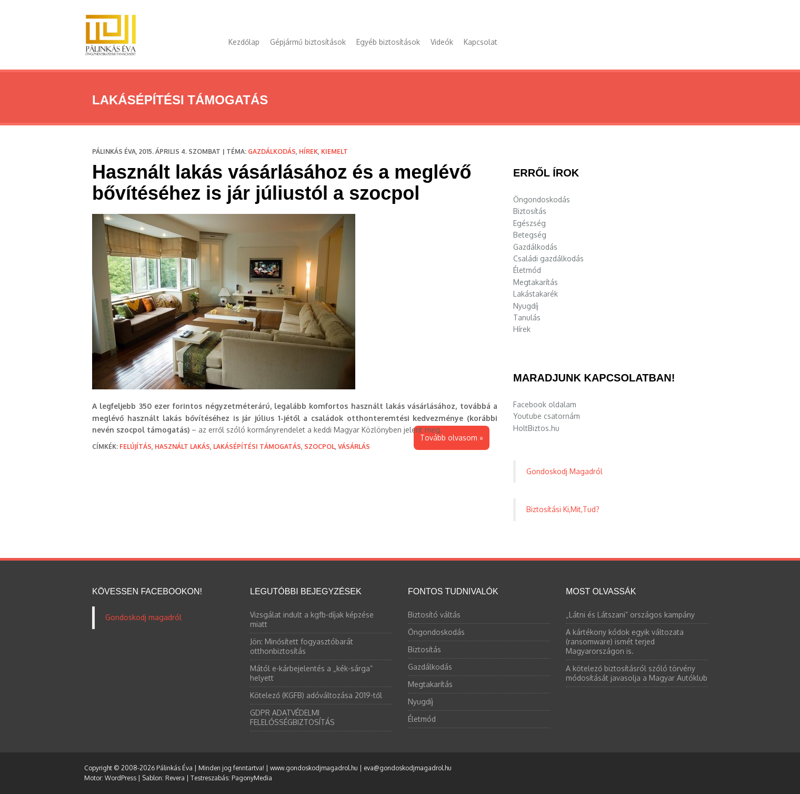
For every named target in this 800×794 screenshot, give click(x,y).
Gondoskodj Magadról (564, 471)
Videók (442, 41)
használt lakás (182, 446)
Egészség (529, 223)
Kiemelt (334, 151)
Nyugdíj (525, 305)
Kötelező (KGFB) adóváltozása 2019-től (316, 695)
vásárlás (354, 446)
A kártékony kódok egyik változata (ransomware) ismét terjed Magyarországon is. (625, 641)
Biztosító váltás (434, 614)
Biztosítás (529, 211)
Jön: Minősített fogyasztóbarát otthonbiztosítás (301, 646)
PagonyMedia (252, 778)
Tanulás (527, 317)
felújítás (135, 446)
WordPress (120, 778)
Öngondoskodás (541, 199)
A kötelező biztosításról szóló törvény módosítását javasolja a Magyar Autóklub (636, 673)
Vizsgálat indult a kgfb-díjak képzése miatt (312, 619)
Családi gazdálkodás (548, 258)
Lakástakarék (535, 293)
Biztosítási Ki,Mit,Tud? (562, 509)
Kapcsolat (480, 41)
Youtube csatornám (546, 415)
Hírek (308, 151)
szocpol (319, 446)
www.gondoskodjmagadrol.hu (314, 768)
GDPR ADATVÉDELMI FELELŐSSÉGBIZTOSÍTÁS (292, 717)
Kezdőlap (243, 41)
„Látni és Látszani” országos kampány (630, 614)
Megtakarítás (535, 282)
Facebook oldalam (544, 404)
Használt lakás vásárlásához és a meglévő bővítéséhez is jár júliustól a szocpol (281, 182)
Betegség (529, 234)
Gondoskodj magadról (143, 617)
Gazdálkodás (272, 151)
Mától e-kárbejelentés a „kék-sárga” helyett (311, 673)
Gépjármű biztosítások (308, 41)
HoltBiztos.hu (536, 428)
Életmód (527, 270)
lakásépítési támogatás (257, 446)
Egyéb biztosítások (388, 41)
